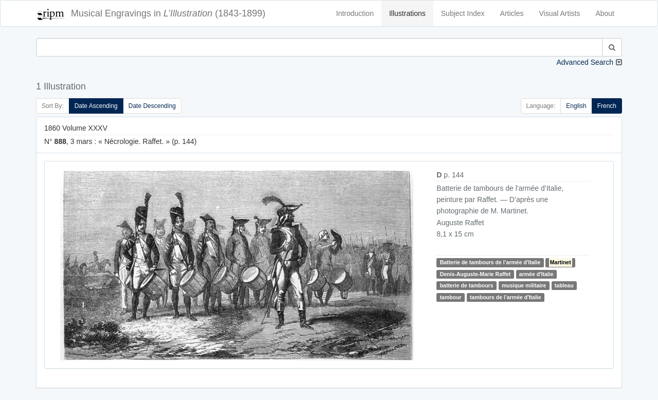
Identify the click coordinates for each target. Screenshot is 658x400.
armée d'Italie (536, 274)
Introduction (355, 13)
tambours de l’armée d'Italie (505, 297)
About (604, 13)
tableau (564, 285)
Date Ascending (96, 106)
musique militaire (524, 285)
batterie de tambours (467, 285)
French (606, 106)
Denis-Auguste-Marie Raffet (475, 274)
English (576, 106)
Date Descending (152, 106)
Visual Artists (559, 13)
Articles (512, 13)
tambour (451, 297)
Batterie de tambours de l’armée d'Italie (490, 262)
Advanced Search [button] (584, 62)
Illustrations (407, 13)
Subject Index (463, 13)
